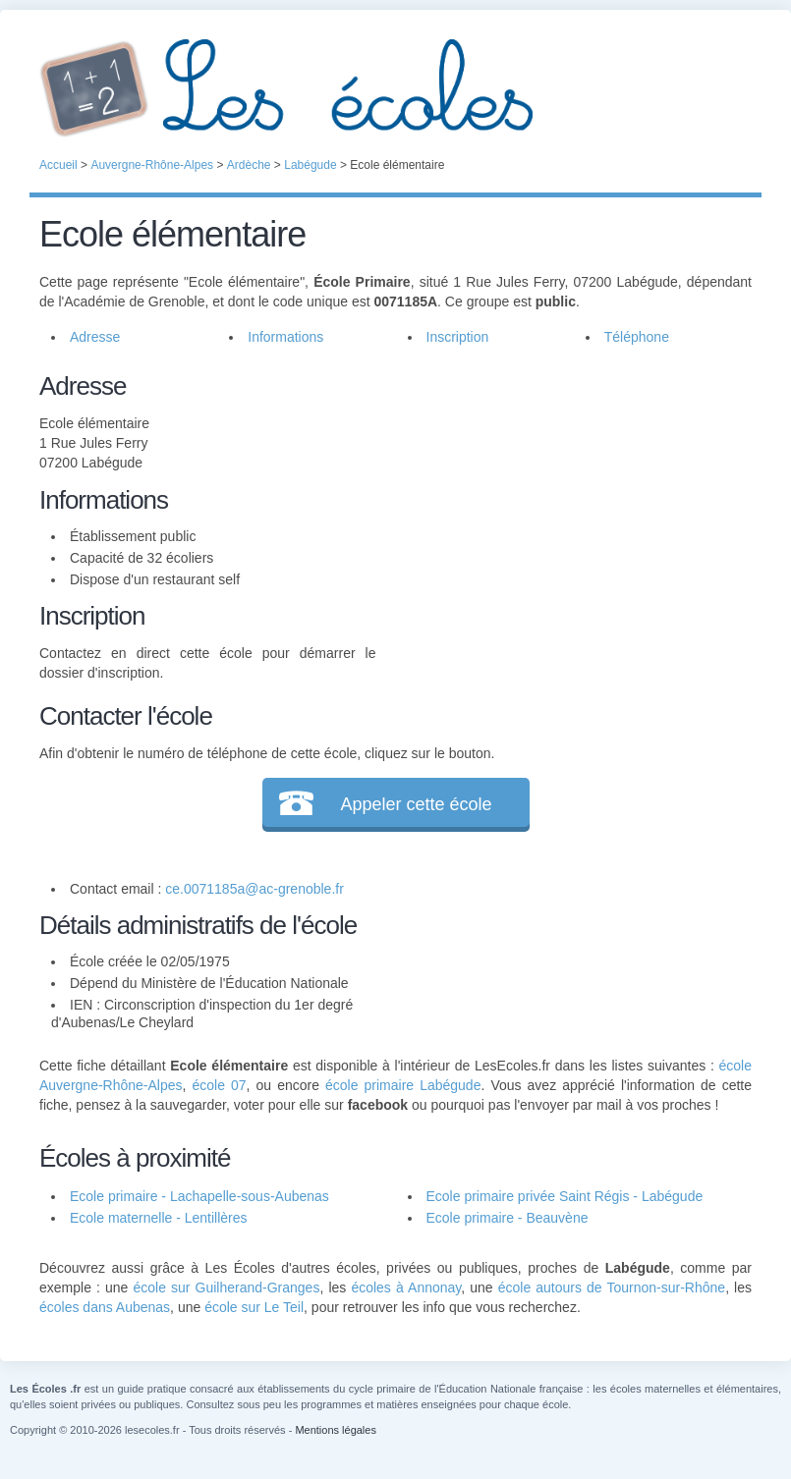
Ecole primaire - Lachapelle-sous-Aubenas (199, 1196)
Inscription (457, 337)
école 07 (219, 1085)
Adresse (95, 337)
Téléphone (636, 337)
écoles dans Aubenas (104, 1307)
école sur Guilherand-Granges (226, 1287)
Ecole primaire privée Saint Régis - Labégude (565, 1196)
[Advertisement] (564, 504)
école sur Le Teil (254, 1307)
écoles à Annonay (406, 1287)
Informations (285, 337)
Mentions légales (335, 1430)
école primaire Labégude (402, 1085)
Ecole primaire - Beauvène (507, 1218)
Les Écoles (395, 88)
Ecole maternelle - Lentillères (159, 1218)
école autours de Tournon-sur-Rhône (611, 1287)
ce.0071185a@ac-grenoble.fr (254, 889)
